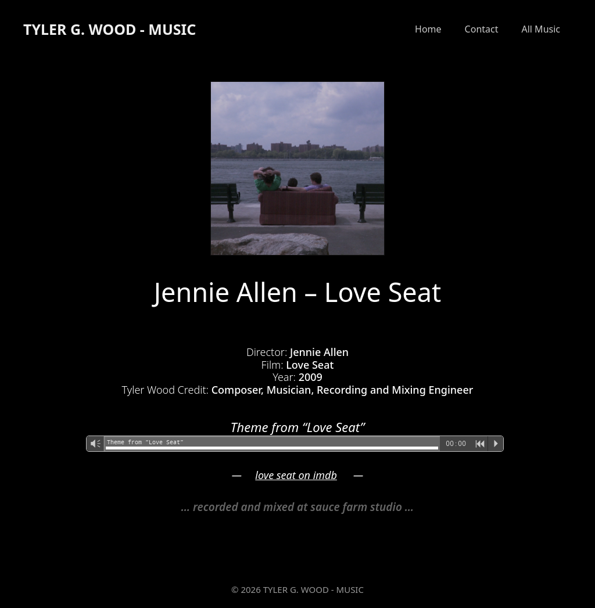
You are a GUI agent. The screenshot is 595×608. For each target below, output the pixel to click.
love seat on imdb (296, 475)
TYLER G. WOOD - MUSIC (109, 29)
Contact (482, 29)
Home (428, 29)
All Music (540, 29)
